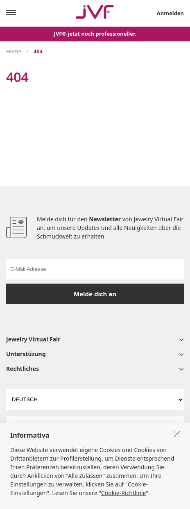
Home (13, 51)
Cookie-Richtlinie (123, 502)
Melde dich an (95, 294)
